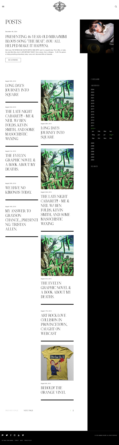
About (21, 440)
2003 (92, 160)
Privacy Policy (28, 440)
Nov (105, 138)
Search (94, 166)
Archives (95, 85)
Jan (93, 131)
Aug (111, 135)
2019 (92, 103)
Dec (110, 138)
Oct (99, 138)
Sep (93, 138)
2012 (92, 123)
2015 (92, 114)
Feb (99, 131)
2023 (92, 92)
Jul (104, 135)
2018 (92, 106)
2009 (92, 143)
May (93, 135)
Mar (105, 131)
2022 (92, 95)
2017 (92, 109)
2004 (92, 157)
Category (95, 79)
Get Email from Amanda (7, 440)
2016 (92, 112)
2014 (92, 117)
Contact (17, 440)
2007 (92, 149)
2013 (92, 120)
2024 (92, 89)
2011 (92, 126)
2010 (93, 128)
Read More (13, 60)
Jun (99, 135)
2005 (92, 154)
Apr (110, 131)
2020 (92, 101)
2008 (92, 146)
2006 (92, 151)
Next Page (28, 410)
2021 (92, 98)
